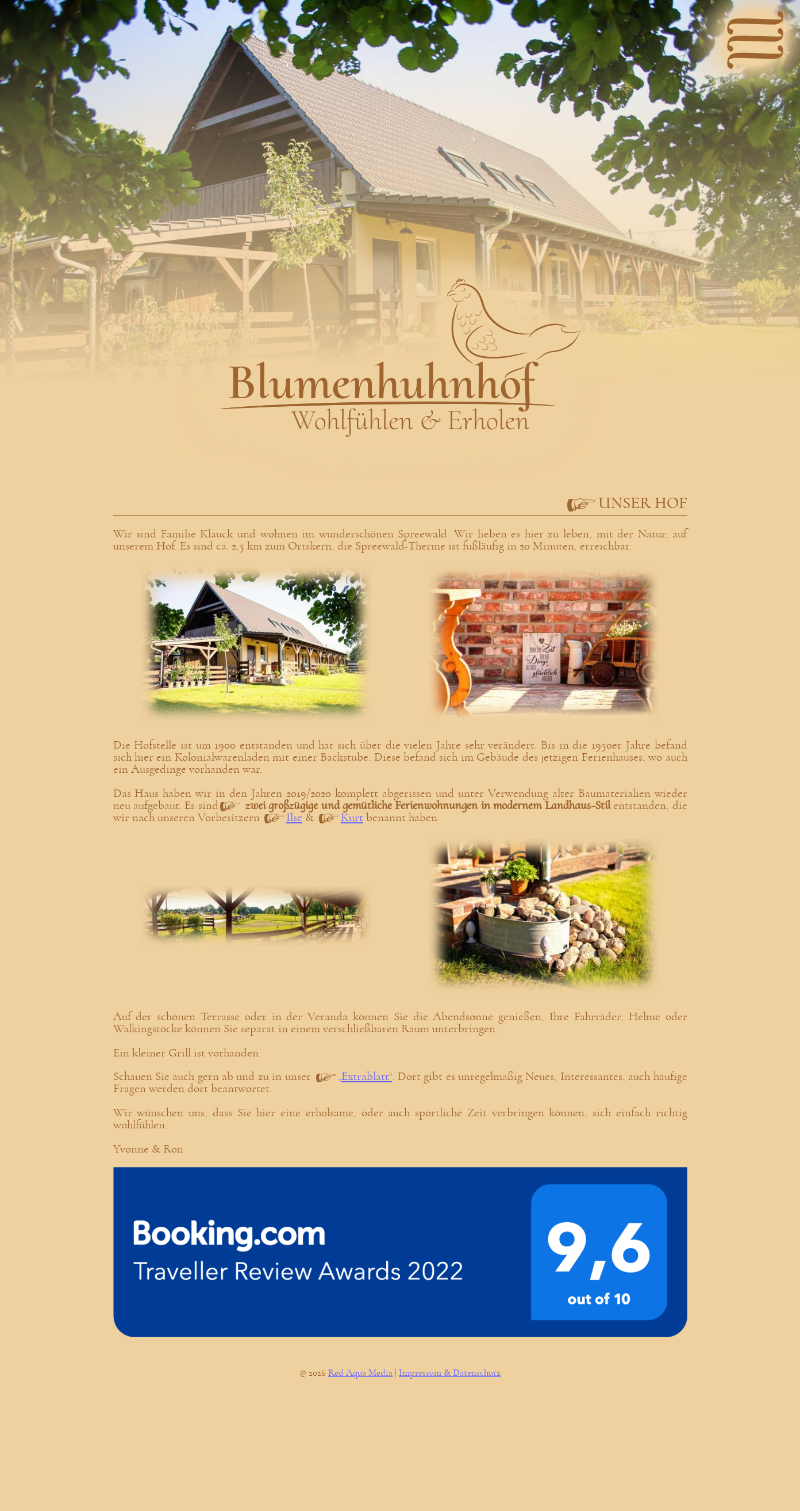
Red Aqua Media (360, 1373)
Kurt (352, 817)
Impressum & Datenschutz (450, 1373)
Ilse (294, 817)
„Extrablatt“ (365, 1076)
